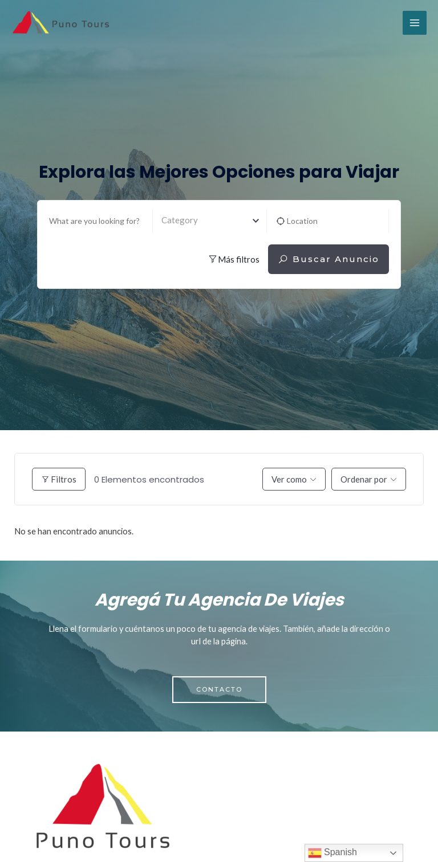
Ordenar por (363, 479)
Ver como (289, 479)
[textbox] (209, 220)
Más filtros (233, 259)
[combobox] (209, 221)
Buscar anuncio (328, 259)
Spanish (332, 853)
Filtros (58, 479)
